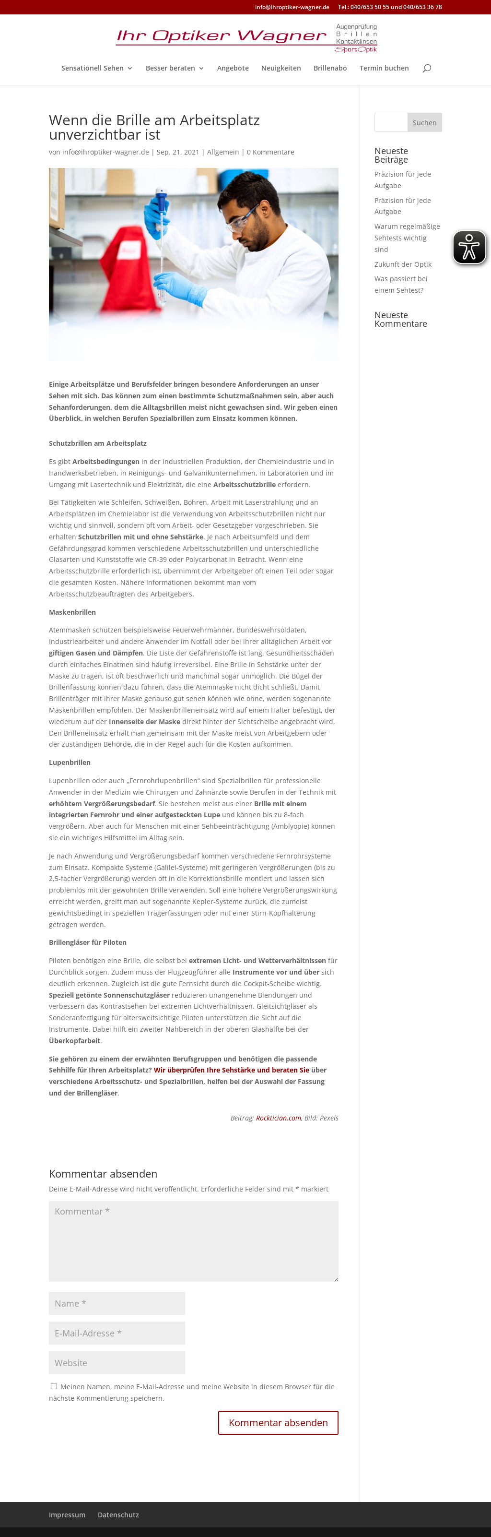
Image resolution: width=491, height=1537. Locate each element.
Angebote (233, 68)
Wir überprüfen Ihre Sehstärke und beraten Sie (231, 1069)
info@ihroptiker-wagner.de (292, 7)
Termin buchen (384, 68)
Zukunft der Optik (403, 264)
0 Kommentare (270, 151)
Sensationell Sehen (92, 68)
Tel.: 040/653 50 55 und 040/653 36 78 (390, 7)
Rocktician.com (278, 1117)
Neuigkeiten (281, 68)
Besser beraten (170, 68)
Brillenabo (330, 68)
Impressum (67, 1514)
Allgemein (223, 151)
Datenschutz (118, 1514)
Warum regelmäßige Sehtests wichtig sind (407, 238)
